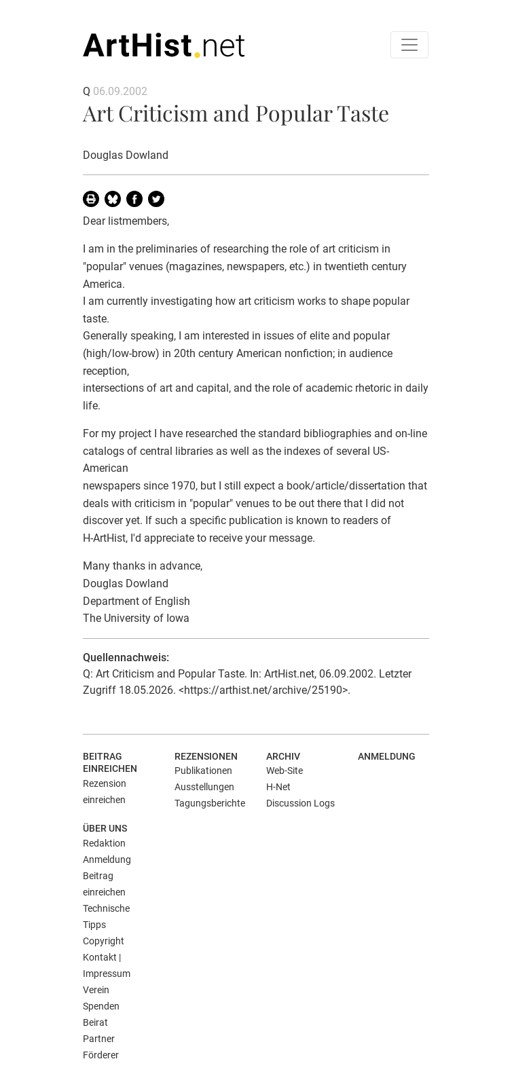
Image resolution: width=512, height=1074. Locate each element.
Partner (99, 1038)
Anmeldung (387, 756)
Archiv (283, 756)
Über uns (105, 828)
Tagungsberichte (210, 803)
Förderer (101, 1055)
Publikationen (203, 770)
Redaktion (104, 843)
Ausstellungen (204, 786)
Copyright (103, 941)
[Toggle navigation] (409, 44)
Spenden (101, 1006)
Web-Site (284, 770)
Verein (96, 989)
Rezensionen (206, 756)
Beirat (95, 1022)
